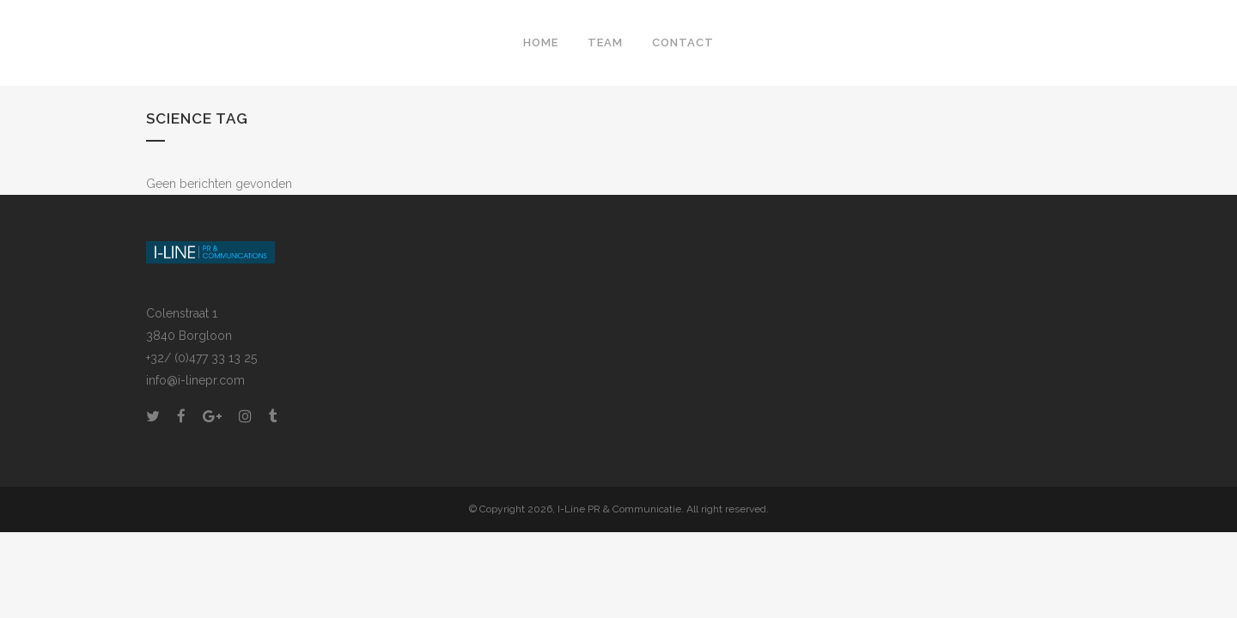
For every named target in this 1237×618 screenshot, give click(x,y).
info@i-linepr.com (195, 380)
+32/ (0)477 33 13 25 (201, 358)
